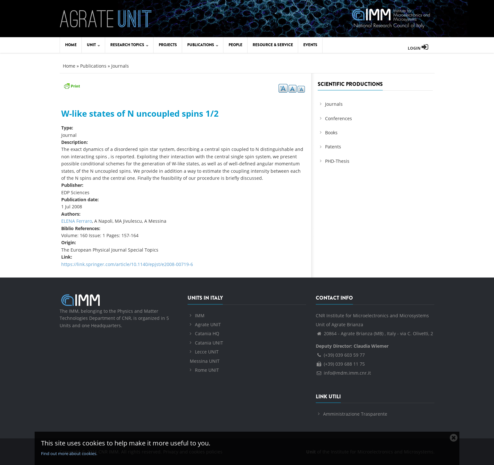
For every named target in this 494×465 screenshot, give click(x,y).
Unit (93, 45)
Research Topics (129, 45)
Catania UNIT (209, 343)
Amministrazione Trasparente (355, 414)
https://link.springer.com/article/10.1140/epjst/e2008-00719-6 (127, 264)
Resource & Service (273, 45)
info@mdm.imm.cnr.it (343, 373)
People (235, 45)
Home (71, 45)
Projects (168, 45)
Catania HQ (207, 333)
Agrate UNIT (208, 324)
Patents (333, 147)
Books (331, 132)
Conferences (338, 118)
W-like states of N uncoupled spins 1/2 (140, 113)
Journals (120, 66)
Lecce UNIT (207, 352)
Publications (202, 45)
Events (310, 45)
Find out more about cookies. (69, 453)
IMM (200, 315)
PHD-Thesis (337, 161)
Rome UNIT (207, 370)
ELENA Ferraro (76, 221)
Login (418, 48)
